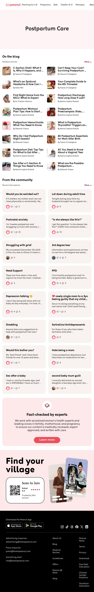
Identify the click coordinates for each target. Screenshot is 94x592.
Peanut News (83, 540)
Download (84, 559)
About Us (57, 538)
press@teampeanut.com (18, 551)
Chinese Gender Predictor (83, 575)
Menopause (80, 5)
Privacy (82, 553)
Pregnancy (45, 5)
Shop (55, 579)
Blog (55, 544)
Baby (56, 5)
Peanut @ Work (58, 571)
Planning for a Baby (29, 5)
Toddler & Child (67, 5)
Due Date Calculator (84, 566)
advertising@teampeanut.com (21, 542)
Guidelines (58, 559)
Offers (55, 564)
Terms (82, 547)
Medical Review (57, 551)
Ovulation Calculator (84, 585)
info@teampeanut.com (17, 561)
